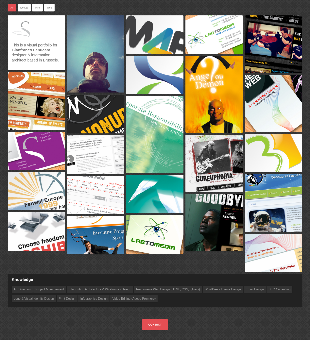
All (11, 7)
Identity (24, 7)
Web (49, 7)
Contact (155, 324)
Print (37, 7)
